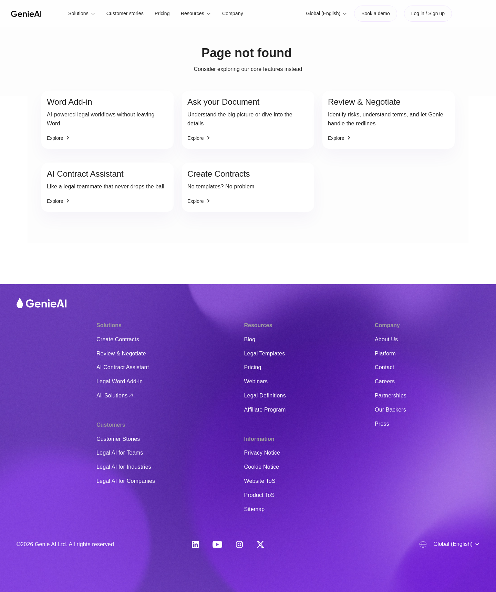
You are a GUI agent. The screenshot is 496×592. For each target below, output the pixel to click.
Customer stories (125, 13)
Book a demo (375, 13)
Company (232, 13)
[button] (81, 14)
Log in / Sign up (428, 13)
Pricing (162, 13)
